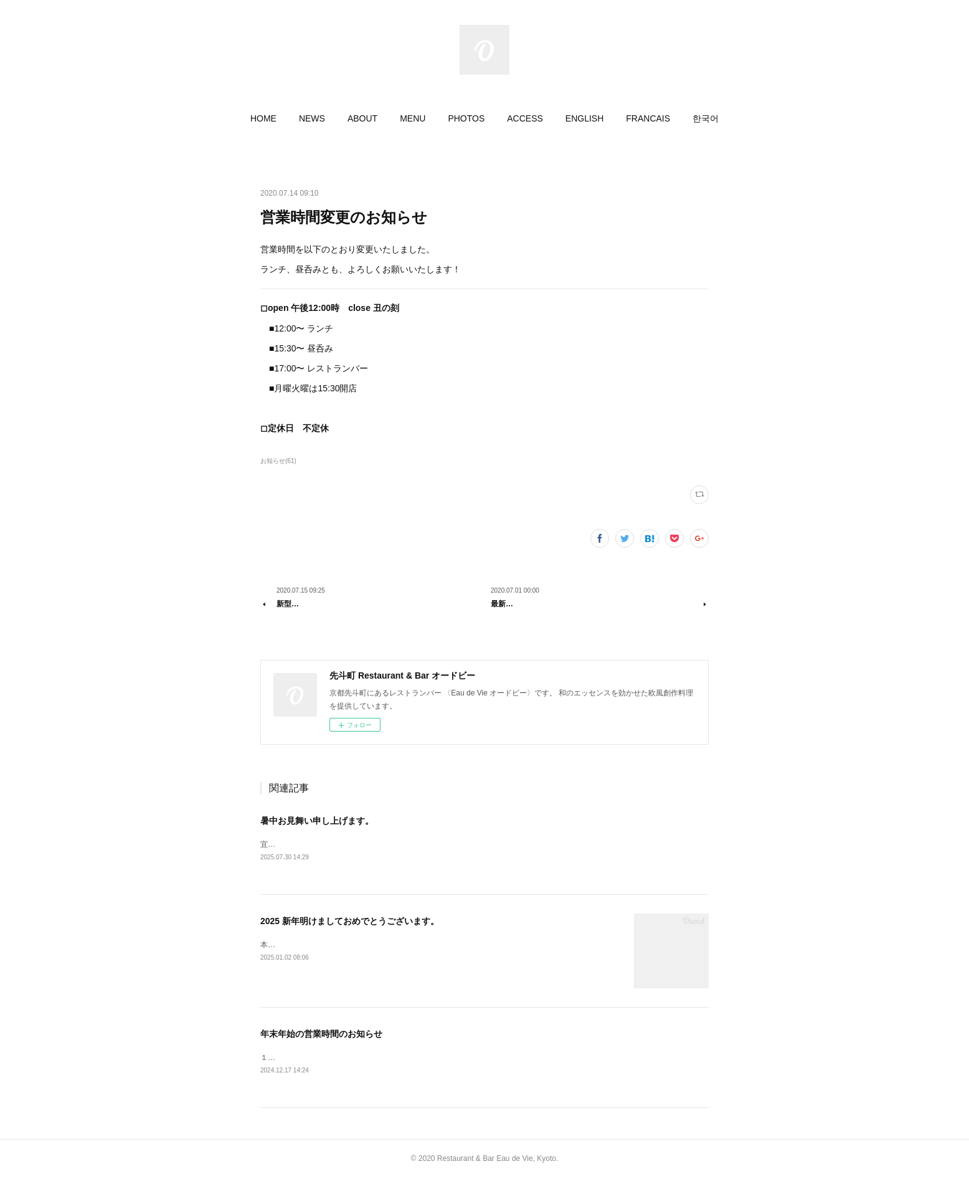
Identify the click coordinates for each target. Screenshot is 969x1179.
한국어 (705, 118)
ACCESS (525, 118)
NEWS (312, 118)
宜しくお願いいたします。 (305, 844)
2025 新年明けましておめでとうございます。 (349, 921)
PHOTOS (466, 118)
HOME (263, 118)
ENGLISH (584, 118)
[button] (263, 118)
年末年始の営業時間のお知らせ (321, 1034)
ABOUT (362, 118)
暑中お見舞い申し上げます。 (317, 821)
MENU (412, 118)
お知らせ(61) (278, 460)
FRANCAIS (648, 118)
